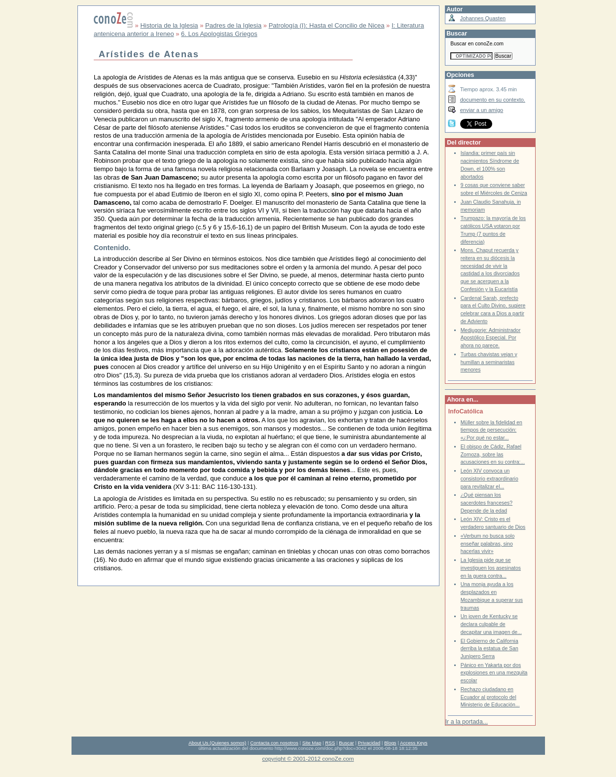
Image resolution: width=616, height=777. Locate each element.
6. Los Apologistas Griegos (219, 33)
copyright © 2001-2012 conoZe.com (308, 758)
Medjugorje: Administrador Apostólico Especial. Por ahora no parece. (491, 338)
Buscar (346, 742)
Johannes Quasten (483, 18)
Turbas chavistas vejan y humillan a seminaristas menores (489, 362)
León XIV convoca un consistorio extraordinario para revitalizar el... (489, 478)
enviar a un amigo (482, 110)
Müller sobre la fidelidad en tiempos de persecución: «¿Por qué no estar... (491, 430)
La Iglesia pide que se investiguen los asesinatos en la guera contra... (491, 567)
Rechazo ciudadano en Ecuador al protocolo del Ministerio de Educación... (490, 697)
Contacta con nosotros (274, 742)
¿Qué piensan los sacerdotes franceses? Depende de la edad (486, 502)
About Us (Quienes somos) (217, 742)
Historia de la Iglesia (169, 25)
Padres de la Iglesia (233, 25)
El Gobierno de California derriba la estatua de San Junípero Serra (489, 648)
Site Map (311, 742)
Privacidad (369, 742)
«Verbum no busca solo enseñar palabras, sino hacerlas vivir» (488, 543)
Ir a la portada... (466, 721)
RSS (330, 742)
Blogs (390, 742)
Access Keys (414, 742)
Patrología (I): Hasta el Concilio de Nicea (327, 25)
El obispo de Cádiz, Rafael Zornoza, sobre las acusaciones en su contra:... (493, 454)
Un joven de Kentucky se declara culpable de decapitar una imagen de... (491, 624)
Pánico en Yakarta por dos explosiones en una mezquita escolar (494, 673)
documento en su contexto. (492, 100)
